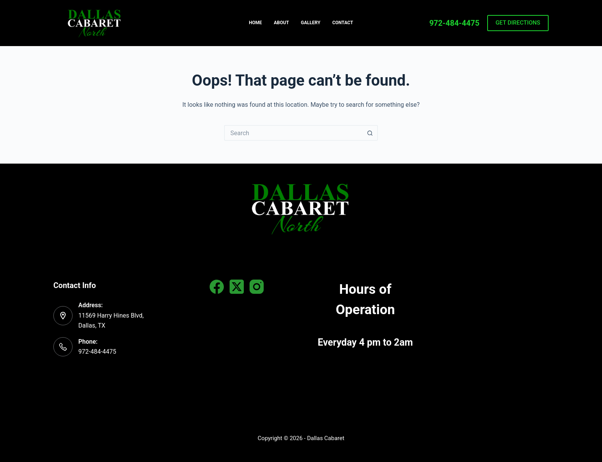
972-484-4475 (454, 23)
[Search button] (370, 133)
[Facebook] (217, 287)
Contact (342, 22)
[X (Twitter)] (237, 287)
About (281, 22)
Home (255, 22)
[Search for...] (293, 133)
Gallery (311, 22)
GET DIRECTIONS (518, 22)
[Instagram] (257, 287)
